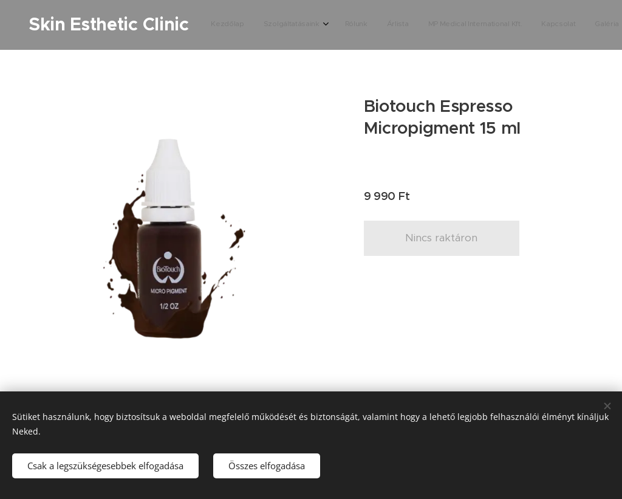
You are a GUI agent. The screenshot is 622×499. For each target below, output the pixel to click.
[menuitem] (394, 25)
